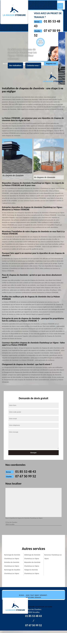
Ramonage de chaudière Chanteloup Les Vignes (12, 571)
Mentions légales (33, 597)
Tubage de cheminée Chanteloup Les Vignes (31, 571)
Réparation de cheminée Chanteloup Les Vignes (32, 564)
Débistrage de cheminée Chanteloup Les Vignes (32, 557)
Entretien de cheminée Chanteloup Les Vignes (11, 564)
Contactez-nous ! (33, 65)
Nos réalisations (15, 65)
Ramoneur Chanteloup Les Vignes (53, 557)
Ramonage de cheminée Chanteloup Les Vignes (12, 557)
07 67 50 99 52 (25, 476)
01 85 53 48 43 (25, 471)
